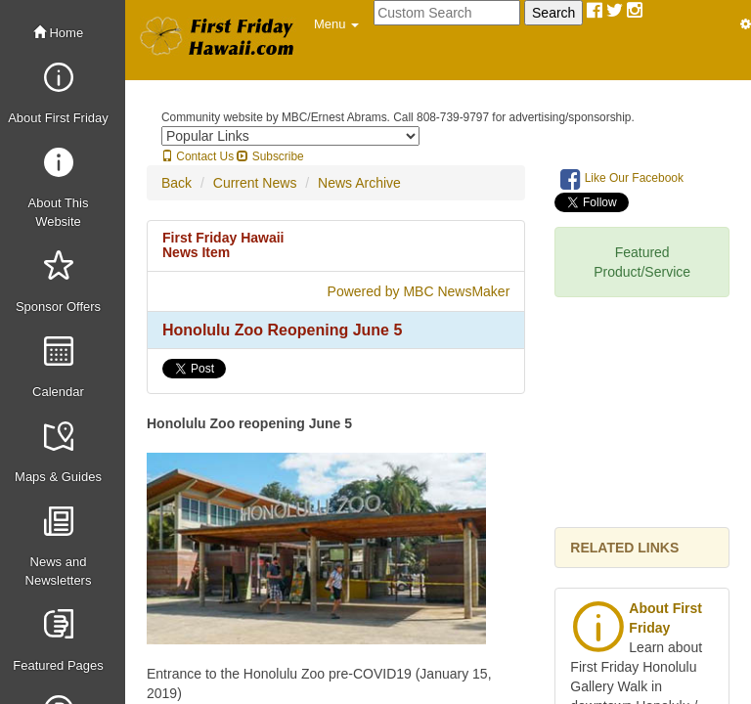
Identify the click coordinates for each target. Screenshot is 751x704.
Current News (255, 183)
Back (176, 183)
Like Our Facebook (622, 179)
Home (58, 32)
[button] (336, 24)
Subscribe (270, 156)
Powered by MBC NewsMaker (419, 291)
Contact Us (197, 156)
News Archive (359, 183)
